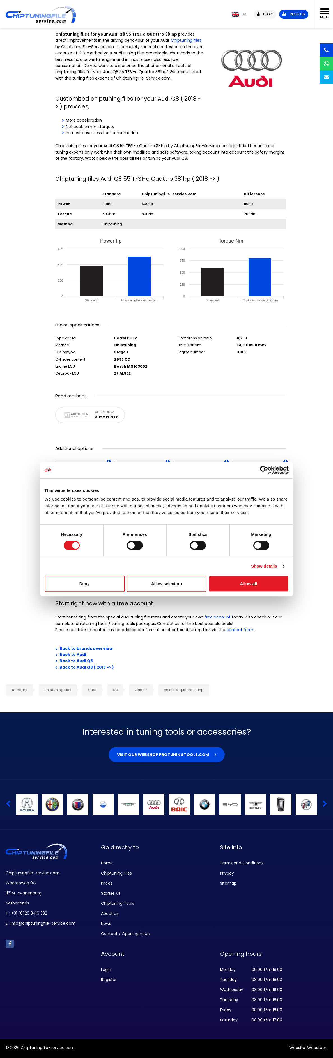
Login (106, 969)
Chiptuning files (186, 40)
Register (109, 979)
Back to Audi (72, 654)
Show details (264, 566)
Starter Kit (110, 893)
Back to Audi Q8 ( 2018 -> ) (86, 667)
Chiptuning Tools (117, 903)
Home (107, 863)
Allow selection (166, 583)
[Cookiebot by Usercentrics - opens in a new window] (264, 470)
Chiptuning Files (116, 873)
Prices (106, 883)
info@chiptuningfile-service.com (43, 923)
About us (109, 913)
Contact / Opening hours (126, 933)
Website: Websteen (308, 1047)
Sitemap (228, 883)
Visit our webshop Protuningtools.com (163, 754)
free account (218, 617)
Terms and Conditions (241, 863)
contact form (239, 630)
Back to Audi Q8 (76, 661)
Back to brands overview (86, 648)
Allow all (248, 583)
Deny (84, 583)
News (106, 923)
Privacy (227, 873)
